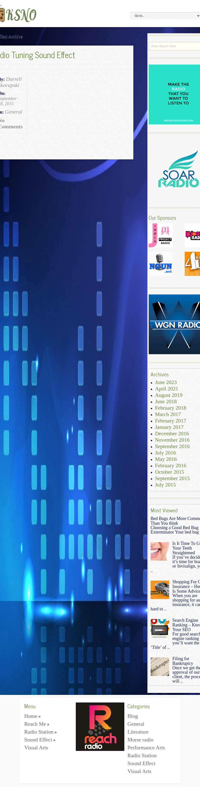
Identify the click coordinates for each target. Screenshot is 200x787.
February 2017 (170, 421)
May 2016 (166, 459)
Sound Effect (39, 740)
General (13, 112)
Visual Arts (36, 748)
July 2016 (165, 453)
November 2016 (172, 440)
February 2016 (170, 466)
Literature (137, 732)
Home (32, 716)
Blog (132, 716)
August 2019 (168, 395)
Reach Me (36, 724)
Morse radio (140, 740)
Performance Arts (146, 748)
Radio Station (40, 732)
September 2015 (172, 478)
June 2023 (166, 382)
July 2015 (165, 485)
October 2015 (169, 472)
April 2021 (166, 389)
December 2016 (172, 433)
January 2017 (169, 427)
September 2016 (172, 446)
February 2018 (170, 408)
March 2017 (168, 414)
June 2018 (166, 401)
